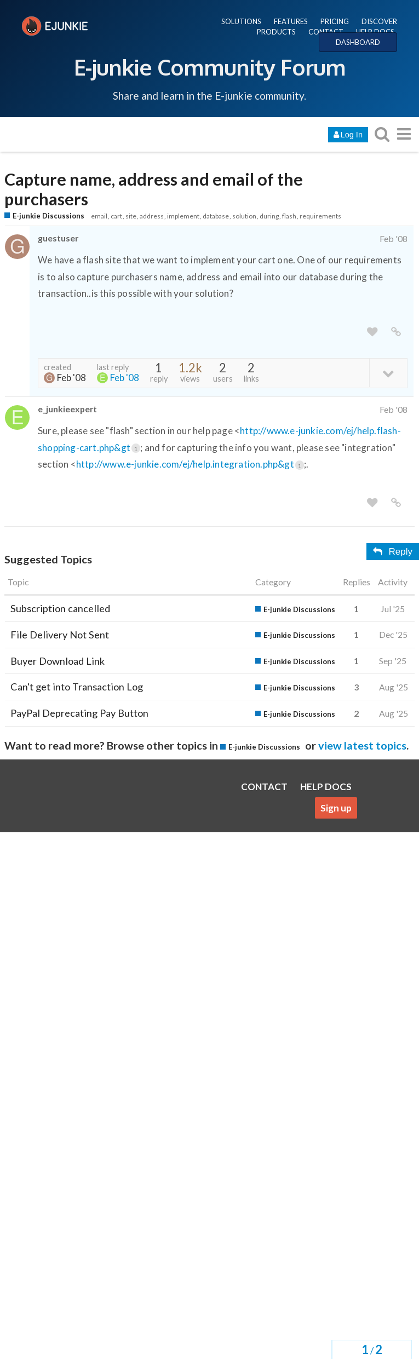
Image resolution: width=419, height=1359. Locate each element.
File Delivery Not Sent (59, 635)
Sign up (336, 808)
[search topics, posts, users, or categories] (382, 134)
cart (116, 216)
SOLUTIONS (241, 21)
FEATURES (291, 21)
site (130, 216)
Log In (348, 134)
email (99, 216)
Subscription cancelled (60, 608)
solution (244, 216)
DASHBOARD (358, 42)
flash (289, 216)
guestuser (58, 238)
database (216, 216)
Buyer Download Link (57, 661)
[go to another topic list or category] (404, 134)
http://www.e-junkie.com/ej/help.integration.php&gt (190, 464)
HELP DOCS (375, 31)
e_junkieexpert (67, 409)
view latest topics (362, 745)
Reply (392, 551)
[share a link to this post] (396, 332)
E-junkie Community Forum (210, 66)
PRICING (334, 21)
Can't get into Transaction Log (76, 687)
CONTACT (325, 31)
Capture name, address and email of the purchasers (153, 189)
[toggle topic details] (388, 372)
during (269, 216)
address (152, 216)
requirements (320, 216)
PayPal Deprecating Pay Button (79, 713)
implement (183, 216)
